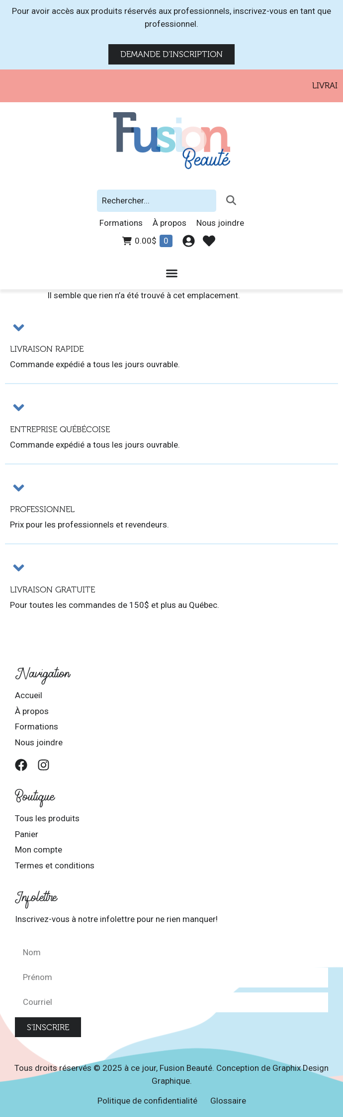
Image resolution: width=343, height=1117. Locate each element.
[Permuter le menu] (172, 273)
